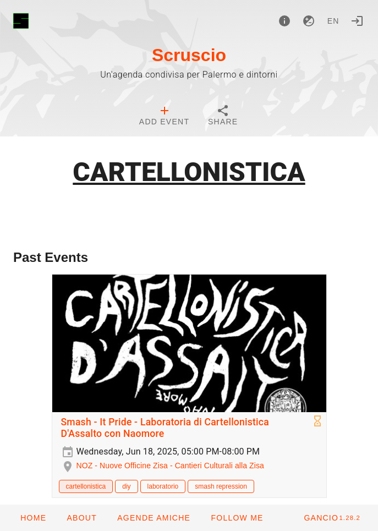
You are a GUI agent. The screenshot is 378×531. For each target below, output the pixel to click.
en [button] (333, 21)
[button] (153, 518)
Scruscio (189, 55)
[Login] (357, 21)
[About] (284, 21)
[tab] (164, 116)
